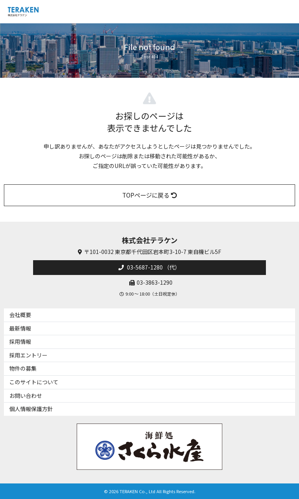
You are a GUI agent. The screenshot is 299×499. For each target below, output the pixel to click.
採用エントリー (28, 355)
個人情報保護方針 (31, 409)
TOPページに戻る (149, 195)
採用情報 (20, 341)
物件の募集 (23, 368)
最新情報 (20, 328)
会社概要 (20, 315)
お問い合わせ (25, 395)
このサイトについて (33, 382)
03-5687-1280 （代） (153, 267)
